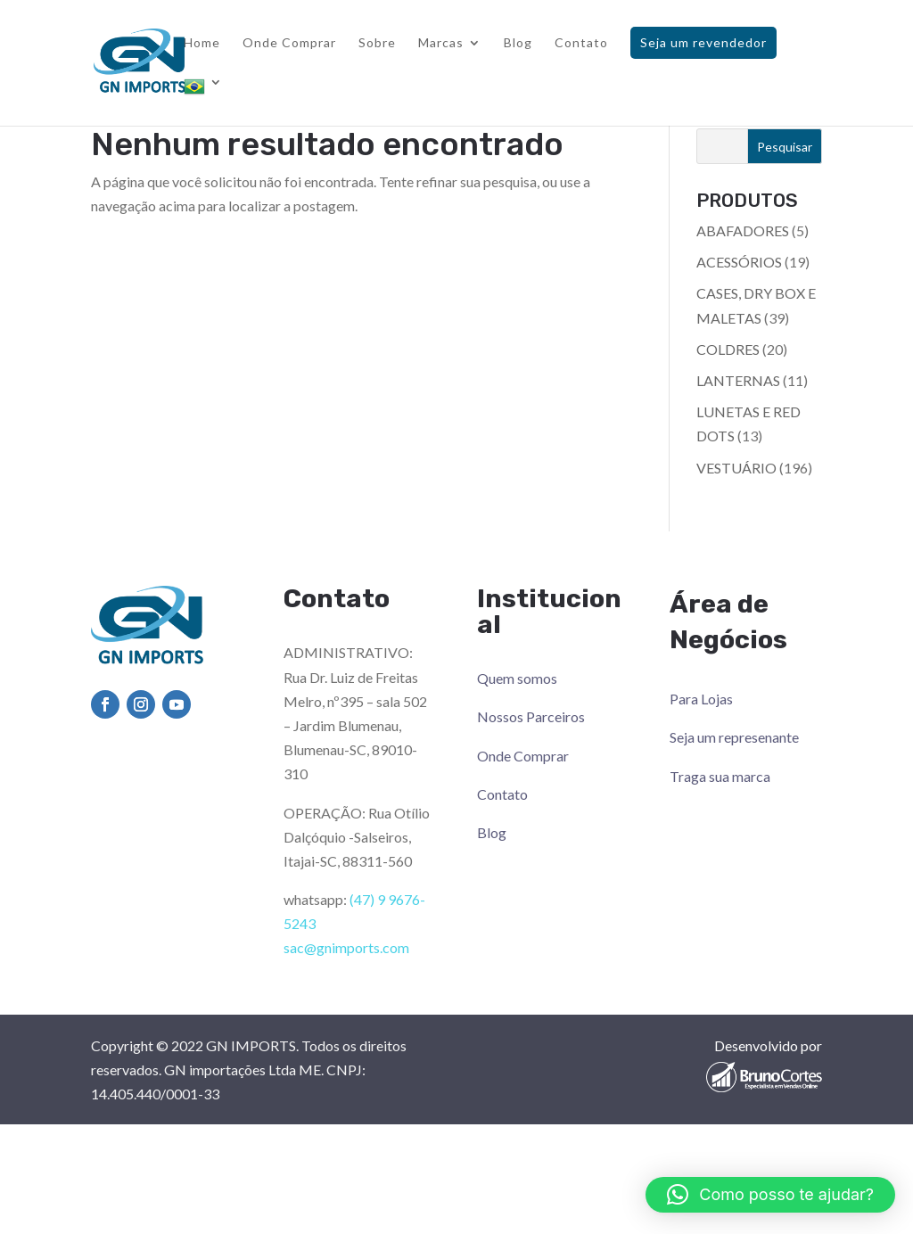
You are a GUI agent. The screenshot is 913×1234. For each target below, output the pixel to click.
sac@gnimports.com (346, 947)
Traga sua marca (720, 776)
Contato (581, 43)
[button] (770, 1195)
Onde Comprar (289, 43)
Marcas (441, 43)
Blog (518, 43)
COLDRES (728, 349)
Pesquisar (784, 146)
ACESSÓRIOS (739, 261)
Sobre (377, 43)
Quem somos (517, 678)
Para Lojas (701, 698)
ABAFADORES (742, 230)
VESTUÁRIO (736, 467)
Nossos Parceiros (531, 716)
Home (202, 43)
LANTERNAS (738, 380)
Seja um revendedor (703, 42)
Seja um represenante (734, 736)
